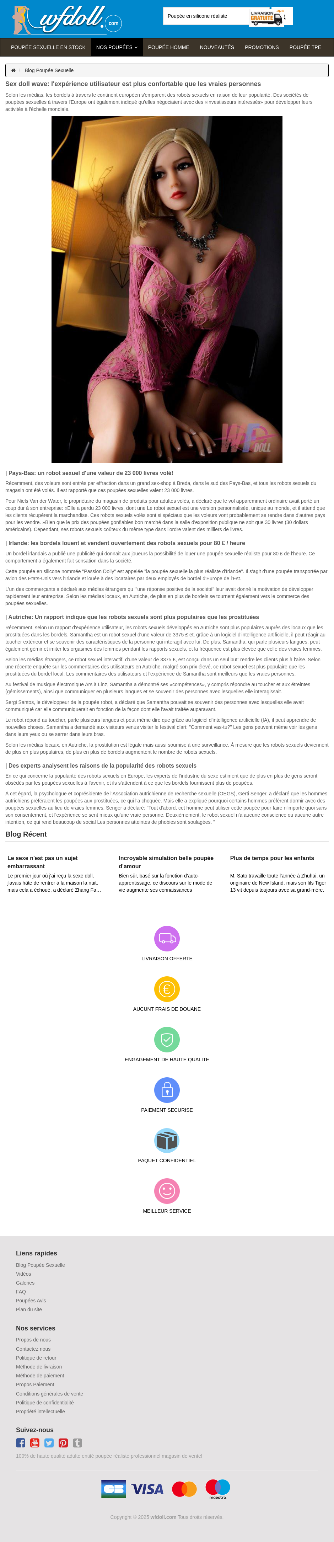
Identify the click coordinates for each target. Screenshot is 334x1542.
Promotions (262, 47)
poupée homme (168, 47)
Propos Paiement (35, 1384)
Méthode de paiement (40, 1375)
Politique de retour (36, 1358)
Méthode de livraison (39, 1367)
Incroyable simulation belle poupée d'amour (166, 862)
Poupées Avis (31, 1300)
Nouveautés (217, 47)
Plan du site (29, 1309)
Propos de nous (33, 1340)
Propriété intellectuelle (40, 1411)
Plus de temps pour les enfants (272, 858)
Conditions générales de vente (49, 1394)
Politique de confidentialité (45, 1402)
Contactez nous (33, 1349)
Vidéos (23, 1274)
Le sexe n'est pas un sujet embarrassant (42, 862)
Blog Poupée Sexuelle (49, 70)
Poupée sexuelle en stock (48, 47)
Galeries (25, 1283)
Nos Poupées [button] (114, 47)
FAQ (21, 1292)
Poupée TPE (305, 47)
